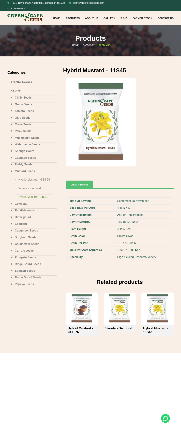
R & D (124, 18)
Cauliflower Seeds (27, 243)
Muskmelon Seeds (27, 137)
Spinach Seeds (25, 270)
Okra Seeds (22, 117)
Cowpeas (21, 203)
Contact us (165, 18)
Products (73, 18)
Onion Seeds (23, 104)
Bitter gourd (23, 217)
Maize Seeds (23, 124)
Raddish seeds (25, 210)
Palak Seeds (23, 131)
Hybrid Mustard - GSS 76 (34, 179)
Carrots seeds (24, 250)
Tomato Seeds (24, 110)
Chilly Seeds (23, 97)
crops (16, 90)
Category (89, 45)
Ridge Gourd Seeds (28, 264)
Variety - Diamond (29, 188)
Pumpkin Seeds (25, 257)
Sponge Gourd (24, 151)
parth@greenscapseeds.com (88, 2)
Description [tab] (79, 184)
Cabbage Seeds (25, 157)
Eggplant (21, 223)
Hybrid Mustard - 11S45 (33, 196)
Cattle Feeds (21, 82)
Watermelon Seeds (27, 144)
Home (56, 18)
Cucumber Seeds (26, 230)
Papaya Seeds (24, 284)
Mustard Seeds (25, 171)
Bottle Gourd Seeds (28, 277)
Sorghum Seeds (25, 237)
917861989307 (19, 8)
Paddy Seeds (24, 164)
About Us (91, 18)
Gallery (109, 18)
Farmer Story (142, 18)
